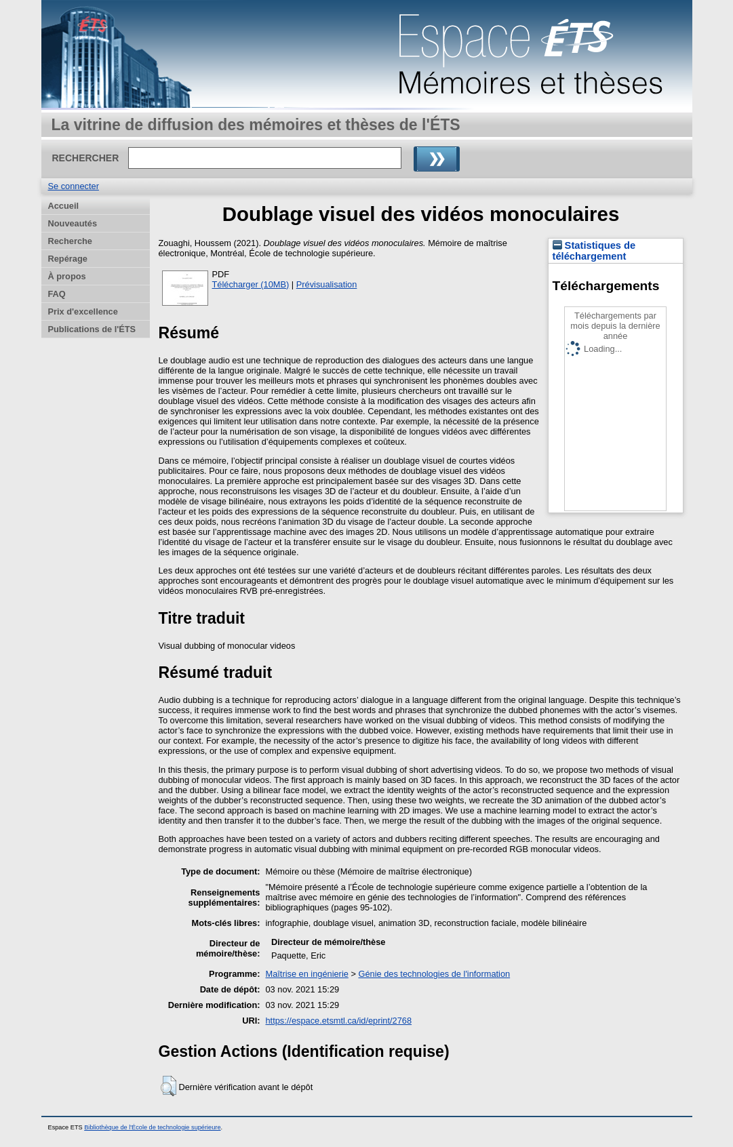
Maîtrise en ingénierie (307, 974)
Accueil (63, 206)
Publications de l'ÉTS (92, 329)
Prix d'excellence (83, 311)
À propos (67, 276)
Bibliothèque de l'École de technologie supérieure (152, 1127)
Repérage (67, 259)
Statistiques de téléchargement (594, 251)
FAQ (57, 294)
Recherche (70, 241)
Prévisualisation (326, 284)
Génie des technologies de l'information (434, 974)
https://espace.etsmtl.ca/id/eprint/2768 (339, 1020)
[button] (168, 1086)
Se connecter (73, 186)
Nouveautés (73, 223)
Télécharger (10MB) (251, 284)
